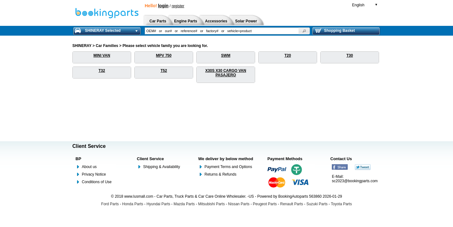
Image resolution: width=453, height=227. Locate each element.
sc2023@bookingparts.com (355, 181)
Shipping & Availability (161, 167)
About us (89, 167)
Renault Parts (291, 204)
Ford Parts (110, 204)
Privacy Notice (94, 174)
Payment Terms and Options (228, 167)
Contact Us (341, 158)
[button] (304, 30)
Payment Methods (284, 158)
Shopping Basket (335, 30)
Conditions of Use (97, 182)
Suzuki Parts (316, 204)
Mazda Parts (184, 204)
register (178, 6)
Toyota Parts (341, 204)
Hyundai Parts (158, 204)
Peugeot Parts (265, 204)
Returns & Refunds (220, 174)
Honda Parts (132, 204)
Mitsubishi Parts (211, 204)
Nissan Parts (238, 204)
